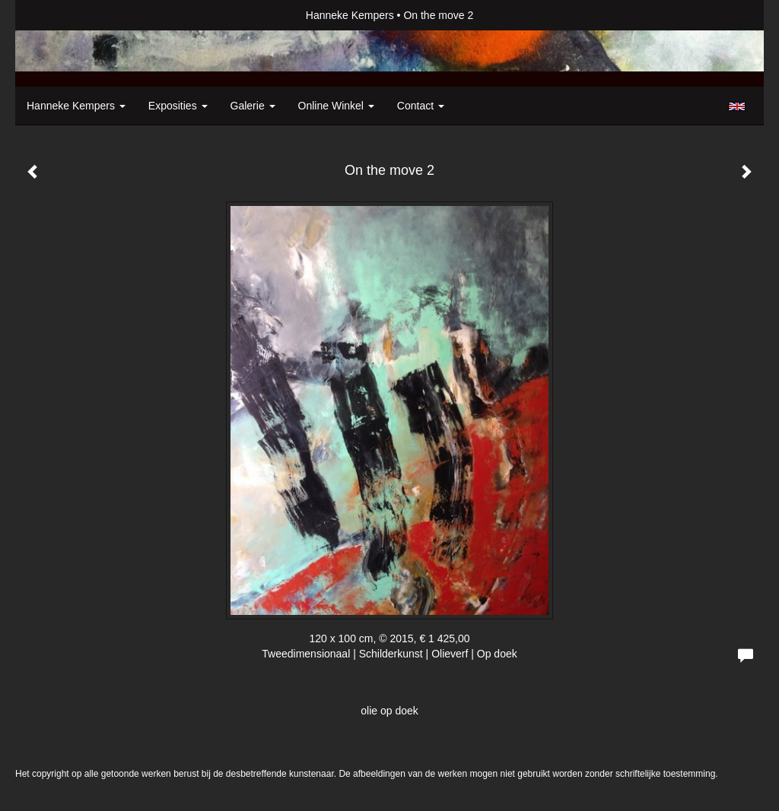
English (737, 106)
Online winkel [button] (336, 106)
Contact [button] (420, 106)
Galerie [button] (253, 106)
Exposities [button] (178, 106)
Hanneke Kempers (350, 15)
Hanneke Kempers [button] (76, 106)
